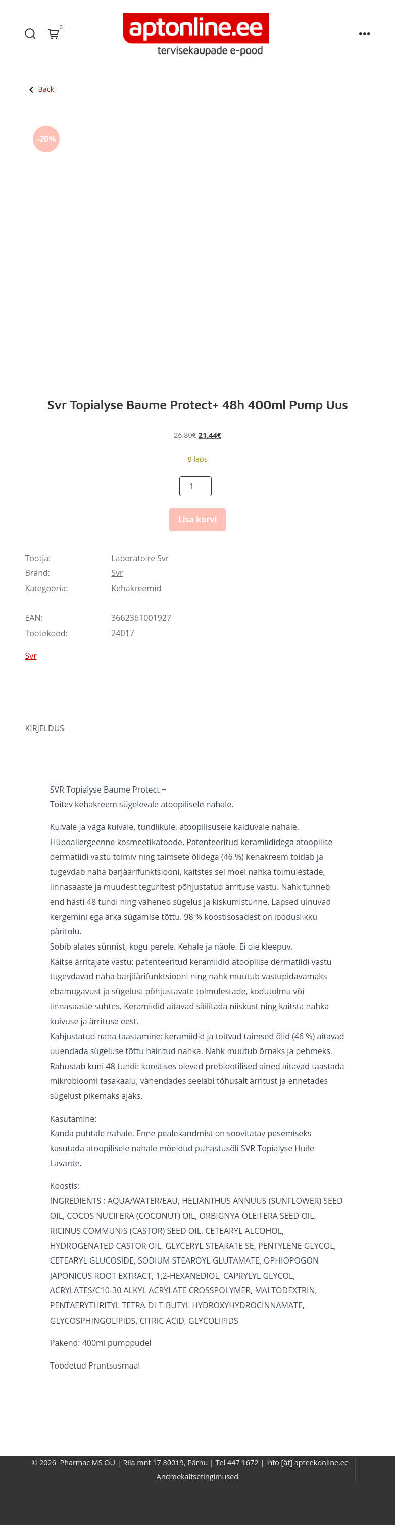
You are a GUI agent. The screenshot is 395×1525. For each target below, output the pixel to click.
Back (39, 89)
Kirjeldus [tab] (44, 728)
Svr (117, 573)
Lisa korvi (197, 519)
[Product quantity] (195, 486)
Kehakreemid (136, 588)
